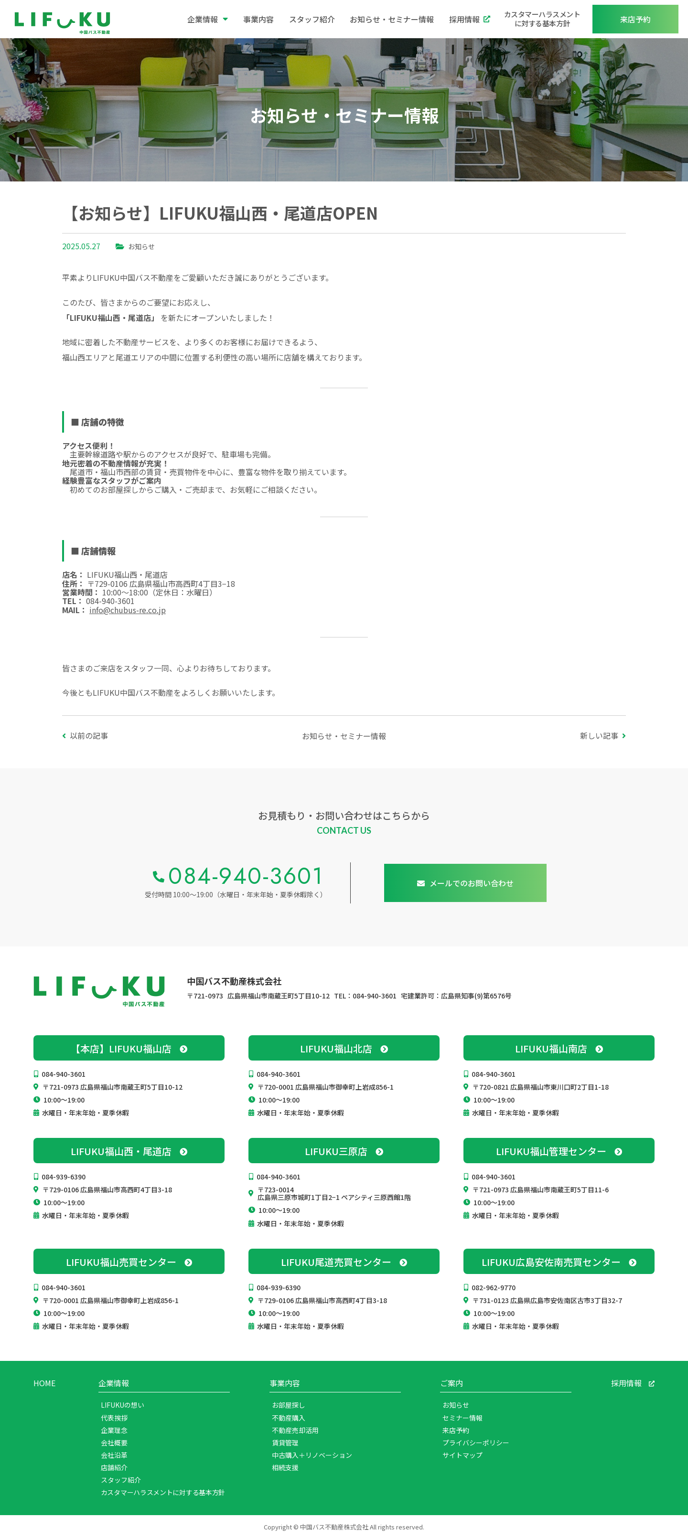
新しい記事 (599, 735)
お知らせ (141, 246)
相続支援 (285, 1467)
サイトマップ (462, 1455)
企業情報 (207, 19)
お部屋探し (288, 1405)
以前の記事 (89, 735)
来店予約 (455, 1430)
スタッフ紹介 (312, 19)
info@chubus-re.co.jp (127, 610)
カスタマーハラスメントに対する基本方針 (542, 18)
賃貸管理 (285, 1442)
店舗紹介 (114, 1467)
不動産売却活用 (295, 1430)
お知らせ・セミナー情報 (392, 19)
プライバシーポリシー (475, 1442)
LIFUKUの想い (122, 1405)
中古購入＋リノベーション (312, 1455)
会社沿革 (114, 1455)
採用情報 (469, 19)
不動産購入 (288, 1417)
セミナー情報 (462, 1417)
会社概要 (114, 1442)
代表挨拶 (114, 1417)
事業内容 (258, 19)
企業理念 (114, 1430)
